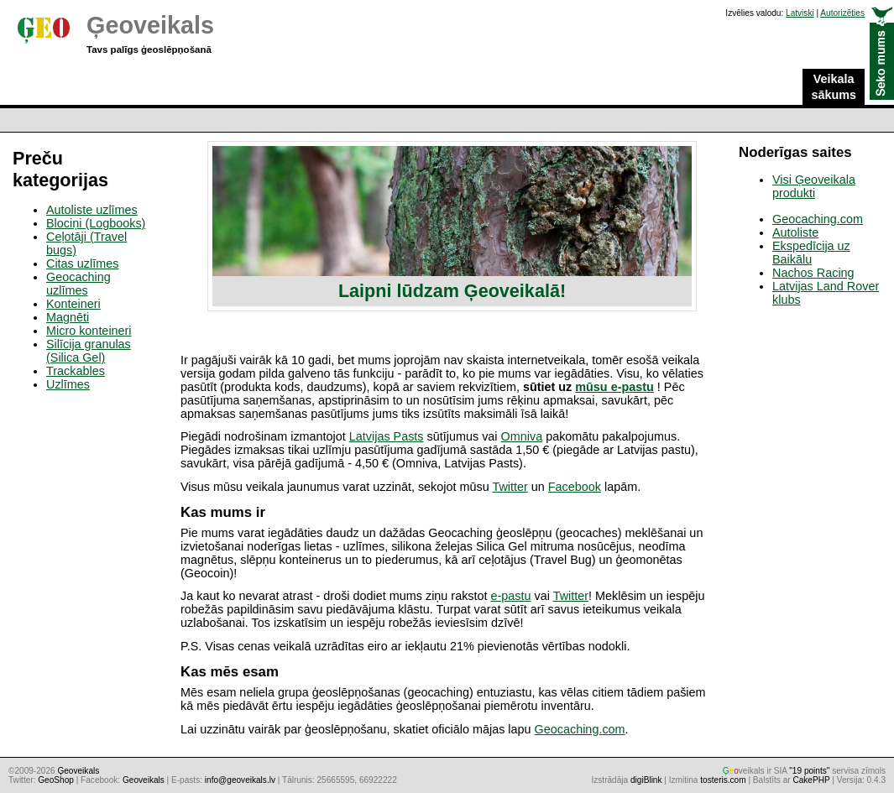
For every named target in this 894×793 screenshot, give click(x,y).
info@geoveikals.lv (240, 780)
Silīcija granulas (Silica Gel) (88, 350)
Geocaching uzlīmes (78, 283)
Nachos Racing (813, 272)
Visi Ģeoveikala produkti (813, 186)
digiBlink (646, 780)
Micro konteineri (89, 330)
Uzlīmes (68, 384)
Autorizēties (842, 13)
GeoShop (56, 780)
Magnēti (67, 317)
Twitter (509, 486)
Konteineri (73, 303)
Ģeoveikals (150, 25)
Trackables (75, 371)
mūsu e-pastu (614, 387)
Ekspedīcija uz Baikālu (811, 252)
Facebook (574, 486)
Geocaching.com (580, 729)
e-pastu (511, 596)
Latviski (800, 13)
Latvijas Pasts (386, 436)
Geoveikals (144, 780)
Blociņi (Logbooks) (95, 223)
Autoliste (795, 232)
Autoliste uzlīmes (92, 210)
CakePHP (810, 780)
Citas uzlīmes (82, 263)
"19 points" (809, 770)
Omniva (522, 436)
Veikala (833, 87)
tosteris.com (722, 780)
